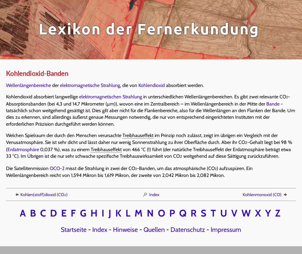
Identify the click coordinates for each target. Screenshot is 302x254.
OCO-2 (57, 167)
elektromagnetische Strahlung (90, 85)
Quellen (154, 228)
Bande (273, 104)
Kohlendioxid (151, 85)
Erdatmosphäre (23, 149)
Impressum (226, 228)
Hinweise (125, 228)
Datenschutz (187, 228)
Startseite (74, 228)
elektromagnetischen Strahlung (110, 97)
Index (150, 193)
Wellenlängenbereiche (28, 85)
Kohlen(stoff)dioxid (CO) (41, 193)
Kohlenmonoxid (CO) (265, 193)
